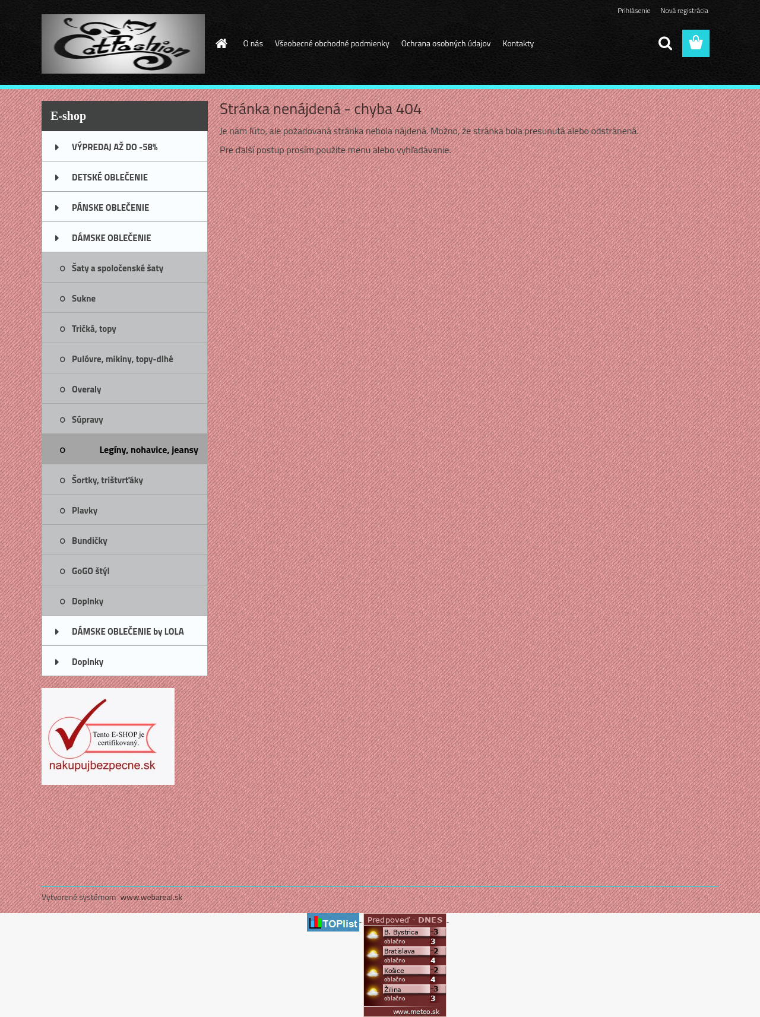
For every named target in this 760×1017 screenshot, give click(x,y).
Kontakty (518, 43)
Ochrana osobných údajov (446, 43)
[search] (665, 43)
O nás (253, 43)
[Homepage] (221, 43)
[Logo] (123, 44)
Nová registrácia (684, 10)
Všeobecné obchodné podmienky (332, 43)
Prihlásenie (634, 10)
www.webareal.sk (152, 897)
